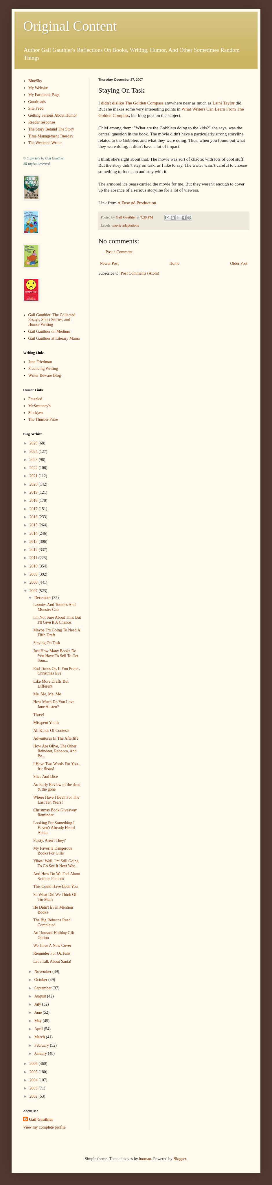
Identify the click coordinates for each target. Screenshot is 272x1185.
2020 (34, 484)
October (41, 980)
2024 (34, 451)
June (38, 1012)
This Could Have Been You (55, 886)
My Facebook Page (44, 95)
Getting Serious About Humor (52, 115)
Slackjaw (35, 413)
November (43, 971)
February (42, 1045)
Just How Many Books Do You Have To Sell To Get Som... (55, 656)
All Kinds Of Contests (51, 730)
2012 (34, 550)
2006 (34, 1063)
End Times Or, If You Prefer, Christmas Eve (56, 671)
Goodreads (37, 102)
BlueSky (35, 81)
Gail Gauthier (41, 1119)
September (43, 988)
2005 (34, 1072)
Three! (38, 714)
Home (174, 263)
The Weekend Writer (45, 143)
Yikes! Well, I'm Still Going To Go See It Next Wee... (55, 863)
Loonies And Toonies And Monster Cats (54, 607)
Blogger (179, 1159)
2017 (34, 509)
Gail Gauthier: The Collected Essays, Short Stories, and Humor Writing (52, 320)
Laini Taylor (223, 102)
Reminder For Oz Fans (51, 953)
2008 (34, 582)
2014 (34, 533)
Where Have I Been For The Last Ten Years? (56, 799)
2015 (34, 525)
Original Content (70, 26)
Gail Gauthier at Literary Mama (54, 338)
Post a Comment (119, 252)
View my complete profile (44, 1127)
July (38, 1004)
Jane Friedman (40, 362)
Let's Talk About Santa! (52, 961)
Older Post (239, 263)
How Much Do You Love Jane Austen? (53, 704)
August (40, 996)
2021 (34, 476)
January (41, 1053)
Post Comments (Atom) (140, 273)
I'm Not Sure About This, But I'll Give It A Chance (57, 619)
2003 (34, 1088)
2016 (34, 517)
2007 (34, 591)
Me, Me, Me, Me (47, 694)
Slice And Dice (45, 776)
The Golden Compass (144, 102)
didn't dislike (112, 102)
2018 (34, 500)
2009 (34, 574)
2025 (34, 443)
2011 (34, 558)
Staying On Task (46, 643)
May (38, 1021)
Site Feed (36, 108)
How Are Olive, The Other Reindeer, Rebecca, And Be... (55, 751)
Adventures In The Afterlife (55, 738)
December (43, 598)
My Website (38, 88)
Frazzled (35, 399)
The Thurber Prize (43, 419)
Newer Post (109, 263)
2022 (34, 468)
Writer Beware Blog (44, 375)
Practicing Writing (43, 368)
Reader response (41, 122)
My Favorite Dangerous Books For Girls (52, 850)
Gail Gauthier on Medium (49, 331)
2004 (34, 1080)
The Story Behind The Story (51, 129)
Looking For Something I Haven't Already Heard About (54, 828)
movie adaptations (125, 225)
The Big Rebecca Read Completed (52, 922)
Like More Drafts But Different (51, 683)
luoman (145, 1159)
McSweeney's (39, 406)
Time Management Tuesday (50, 136)
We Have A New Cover (52, 945)
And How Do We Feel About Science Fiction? (56, 876)
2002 (34, 1096)
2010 (34, 566)
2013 (34, 541)
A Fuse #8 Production (136, 202)
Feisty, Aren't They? (49, 840)
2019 (34, 492)
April (39, 1029)
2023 (34, 460)
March (40, 1037)
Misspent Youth (46, 723)
